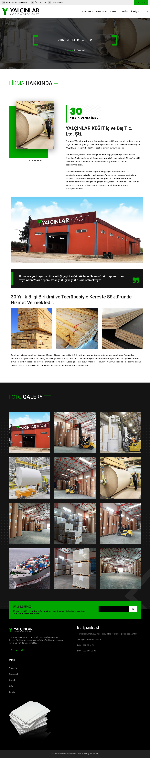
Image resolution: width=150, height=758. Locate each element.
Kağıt (125, 11)
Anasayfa (87, 11)
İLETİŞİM (135, 11)
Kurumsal (101, 11)
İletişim (12, 692)
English (140, 2)
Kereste (114, 11)
